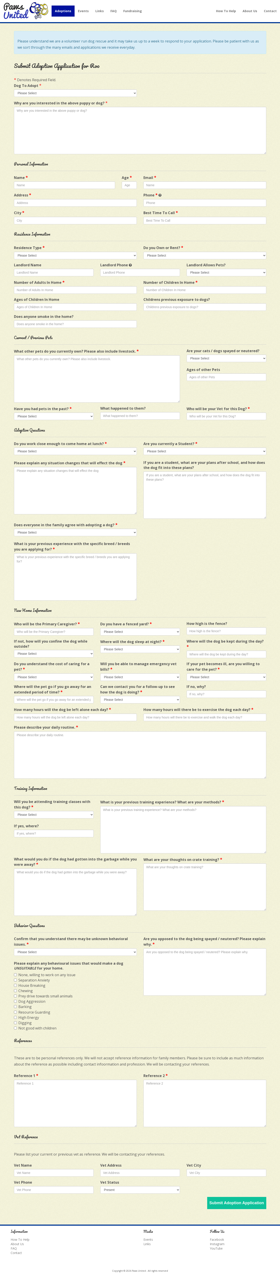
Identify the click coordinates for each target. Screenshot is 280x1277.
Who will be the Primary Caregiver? (47, 623)
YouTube (216, 1248)
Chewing (23, 990)
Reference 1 (26, 1075)
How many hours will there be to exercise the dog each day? (198, 709)
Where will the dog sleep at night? (132, 641)
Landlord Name (27, 265)
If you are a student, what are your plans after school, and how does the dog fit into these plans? (204, 465)
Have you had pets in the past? (43, 408)
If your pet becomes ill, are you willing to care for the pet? (223, 666)
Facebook (217, 1239)
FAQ (113, 11)
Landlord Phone (114, 265)
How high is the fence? (207, 623)
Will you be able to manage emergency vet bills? (138, 666)
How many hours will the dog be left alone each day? (62, 709)
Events (83, 11)
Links (99, 11)
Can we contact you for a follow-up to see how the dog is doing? (137, 689)
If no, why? (196, 686)
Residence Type (29, 247)
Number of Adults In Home (39, 282)
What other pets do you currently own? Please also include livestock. (76, 351)
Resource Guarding (32, 1012)
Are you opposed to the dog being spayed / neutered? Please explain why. (204, 941)
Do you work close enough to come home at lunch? (60, 443)
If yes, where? (26, 826)
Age (127, 177)
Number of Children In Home (170, 282)
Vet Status (109, 1182)
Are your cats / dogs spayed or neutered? (223, 350)
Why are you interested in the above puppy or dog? (59, 103)
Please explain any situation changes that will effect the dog (70, 462)
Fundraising (132, 11)
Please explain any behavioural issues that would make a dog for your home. (68, 966)
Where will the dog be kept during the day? (225, 644)
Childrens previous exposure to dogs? (176, 299)
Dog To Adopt (26, 85)
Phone (150, 195)
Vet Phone (23, 1182)
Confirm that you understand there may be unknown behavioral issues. (71, 941)
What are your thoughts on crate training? (182, 859)
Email (149, 177)
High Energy (26, 1017)
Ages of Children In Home (36, 299)
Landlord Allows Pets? (206, 265)
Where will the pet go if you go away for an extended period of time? (52, 689)
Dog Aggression (29, 1001)
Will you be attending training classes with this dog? (52, 804)
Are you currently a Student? (170, 443)
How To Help (226, 11)
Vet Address (111, 1165)
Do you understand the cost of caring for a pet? (51, 666)
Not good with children (35, 1028)
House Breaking (29, 985)
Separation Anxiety (32, 980)
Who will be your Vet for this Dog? (218, 408)
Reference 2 (155, 1075)
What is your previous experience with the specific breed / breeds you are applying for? (72, 546)
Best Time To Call (160, 212)
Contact (270, 11)
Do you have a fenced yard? (126, 623)
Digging (23, 1022)
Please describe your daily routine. (46, 727)
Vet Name (23, 1165)
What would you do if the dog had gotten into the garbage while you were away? (75, 862)
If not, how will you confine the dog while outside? (50, 644)
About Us (250, 11)
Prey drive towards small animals (43, 996)
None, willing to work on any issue (44, 974)
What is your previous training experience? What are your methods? (162, 802)
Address (22, 195)
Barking (23, 1006)
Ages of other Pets (203, 369)
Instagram (217, 1244)
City (19, 212)
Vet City (194, 1165)
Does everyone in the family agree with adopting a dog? (66, 524)
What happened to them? (123, 408)
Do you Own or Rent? (163, 247)
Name (21, 177)
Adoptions (63, 11)
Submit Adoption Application (236, 1203)
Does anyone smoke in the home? (43, 316)
